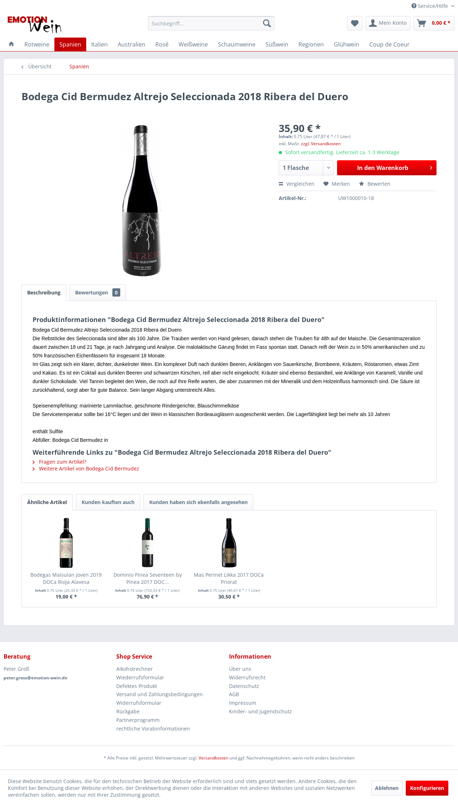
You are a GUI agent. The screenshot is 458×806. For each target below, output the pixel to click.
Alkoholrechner (134, 668)
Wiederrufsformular (140, 677)
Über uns (240, 668)
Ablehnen (387, 788)
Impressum (242, 702)
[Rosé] (162, 44)
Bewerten (374, 183)
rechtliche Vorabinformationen (153, 728)
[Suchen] (266, 23)
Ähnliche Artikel (47, 502)
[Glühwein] (346, 44)
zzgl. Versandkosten (321, 144)
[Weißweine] (193, 44)
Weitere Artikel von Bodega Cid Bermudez (86, 468)
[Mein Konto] (388, 23)
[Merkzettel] (354, 23)
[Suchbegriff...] (211, 23)
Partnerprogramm (138, 720)
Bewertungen (97, 292)
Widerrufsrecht (247, 677)
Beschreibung (43, 292)
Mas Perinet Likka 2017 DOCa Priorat (229, 578)
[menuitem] (211, 23)
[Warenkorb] (434, 23)
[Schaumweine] (236, 44)
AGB (234, 694)
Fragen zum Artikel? (59, 461)
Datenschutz (244, 686)
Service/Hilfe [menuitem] (430, 6)
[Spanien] (70, 44)
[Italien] (99, 44)
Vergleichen (297, 183)
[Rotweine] (36, 44)
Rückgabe (128, 711)
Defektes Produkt (136, 686)
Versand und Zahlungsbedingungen (159, 694)
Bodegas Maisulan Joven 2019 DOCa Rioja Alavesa (66, 578)
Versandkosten (213, 758)
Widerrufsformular (138, 702)
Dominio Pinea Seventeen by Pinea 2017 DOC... (147, 578)
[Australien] (131, 44)
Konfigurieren (427, 788)
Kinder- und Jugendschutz (260, 711)
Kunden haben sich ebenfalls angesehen (198, 502)
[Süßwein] (276, 44)
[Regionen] (311, 44)
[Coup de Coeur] (389, 44)
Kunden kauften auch (108, 502)
